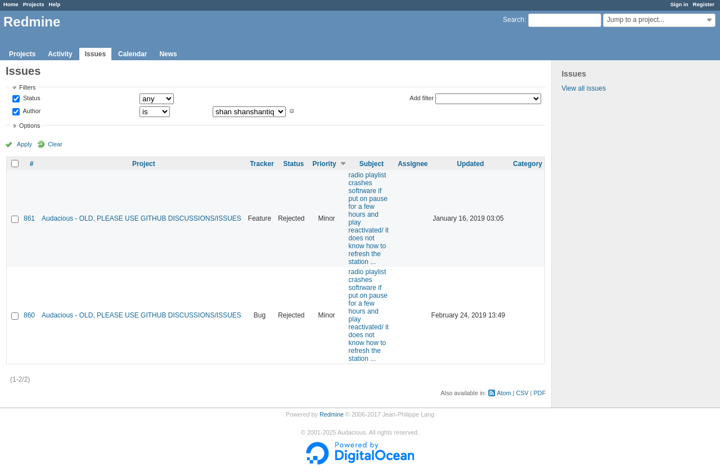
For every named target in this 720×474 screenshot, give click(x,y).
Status (30, 98)
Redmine (332, 414)
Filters (27, 87)
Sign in (679, 4)
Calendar (132, 54)
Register (703, 4)
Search (513, 20)
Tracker (262, 164)
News (168, 54)
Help (55, 4)
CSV (522, 393)
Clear (55, 144)
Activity (60, 54)
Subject (371, 164)
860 (29, 315)
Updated (470, 164)
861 (29, 218)
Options (29, 125)
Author (30, 111)
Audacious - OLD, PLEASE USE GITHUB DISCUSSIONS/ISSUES (141, 218)
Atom (504, 393)
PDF (539, 393)
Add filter (422, 98)
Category (527, 164)
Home (11, 4)
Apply (24, 144)
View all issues (583, 88)
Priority (324, 164)
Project (143, 164)
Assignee (413, 164)
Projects (33, 4)
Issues (95, 54)
